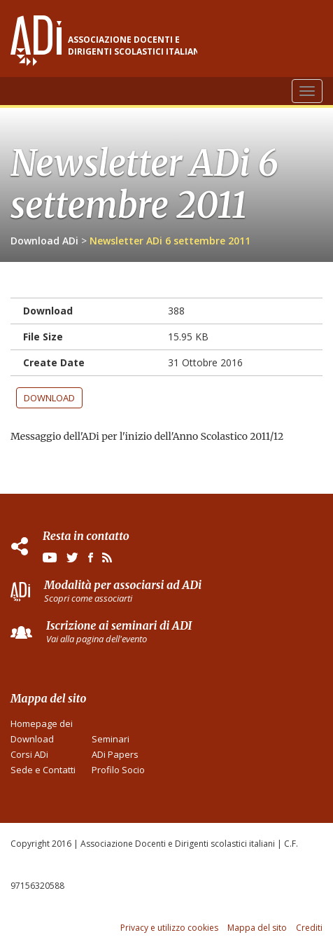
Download (49, 398)
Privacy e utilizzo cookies (169, 928)
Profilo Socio (118, 769)
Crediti (309, 928)
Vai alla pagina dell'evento (96, 638)
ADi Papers (115, 754)
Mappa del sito (257, 928)
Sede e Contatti (43, 769)
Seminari (110, 739)
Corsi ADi (29, 754)
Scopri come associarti (88, 598)
